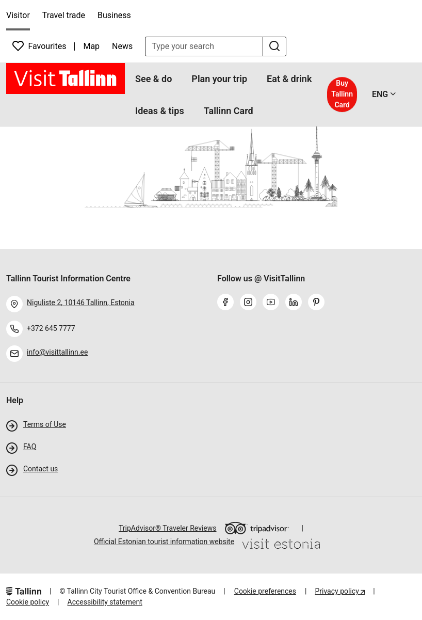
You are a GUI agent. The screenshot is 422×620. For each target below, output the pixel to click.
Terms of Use (44, 424)
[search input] (204, 46)
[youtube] (273, 303)
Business (114, 15)
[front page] (65, 78)
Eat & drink (289, 78)
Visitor (18, 15)
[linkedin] (295, 303)
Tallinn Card (228, 110)
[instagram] (250, 303)
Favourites (39, 46)
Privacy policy (338, 591)
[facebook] (227, 303)
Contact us (40, 469)
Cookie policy (27, 602)
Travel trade (63, 15)
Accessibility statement (105, 602)
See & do (153, 78)
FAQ (29, 446)
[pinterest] (318, 303)
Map (91, 46)
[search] (274, 46)
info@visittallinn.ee (57, 352)
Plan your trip (219, 78)
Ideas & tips (159, 110)
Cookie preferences (265, 591)
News (122, 46)
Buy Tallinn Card (342, 94)
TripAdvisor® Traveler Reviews (204, 528)
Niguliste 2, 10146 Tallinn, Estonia (81, 302)
